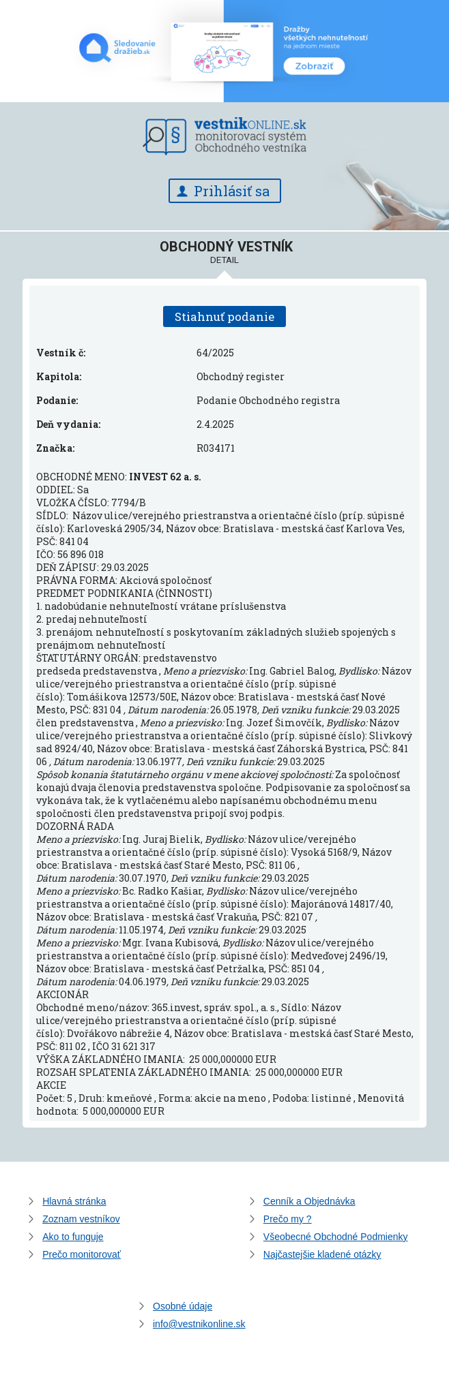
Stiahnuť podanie (224, 316)
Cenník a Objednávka (309, 1201)
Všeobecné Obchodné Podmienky (335, 1236)
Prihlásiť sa (232, 191)
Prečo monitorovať (81, 1254)
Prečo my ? (287, 1218)
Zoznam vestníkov (81, 1218)
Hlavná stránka (74, 1201)
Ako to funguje (73, 1236)
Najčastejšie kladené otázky (322, 1254)
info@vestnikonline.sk (199, 1323)
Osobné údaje (182, 1306)
